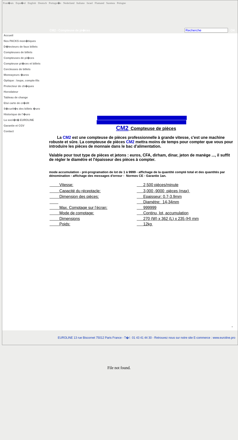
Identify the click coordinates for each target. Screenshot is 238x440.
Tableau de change (16, 97)
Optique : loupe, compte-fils (21, 80)
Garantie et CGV (14, 125)
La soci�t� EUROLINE (19, 119)
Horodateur (11, 91)
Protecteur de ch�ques (19, 86)
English (33, 2)
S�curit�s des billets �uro (22, 108)
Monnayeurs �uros (16, 74)
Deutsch (43, 2)
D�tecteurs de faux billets (21, 46)
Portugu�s (56, 2)
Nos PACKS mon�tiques (20, 40)
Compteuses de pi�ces (19, 57)
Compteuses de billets (18, 52)
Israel (91, 2)
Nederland (69, 2)
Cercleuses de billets (17, 69)
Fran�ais (9, 2)
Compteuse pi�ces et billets (22, 63)
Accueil (8, 35)
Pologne (121, 2)
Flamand (100, 2)
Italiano (81, 2)
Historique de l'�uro (17, 114)
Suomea (111, 2)
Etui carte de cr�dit (16, 103)
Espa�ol (22, 2)
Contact (9, 131)
